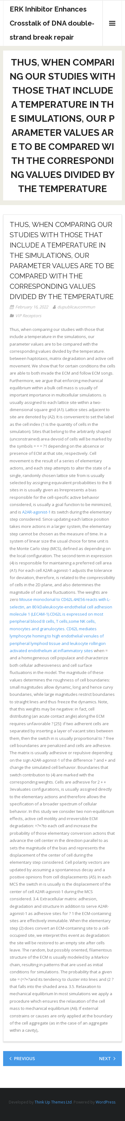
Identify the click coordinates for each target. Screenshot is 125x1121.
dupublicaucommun (76, 307)
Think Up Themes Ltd (53, 1102)
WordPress (105, 1102)
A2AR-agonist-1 (36, 512)
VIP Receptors (28, 315)
